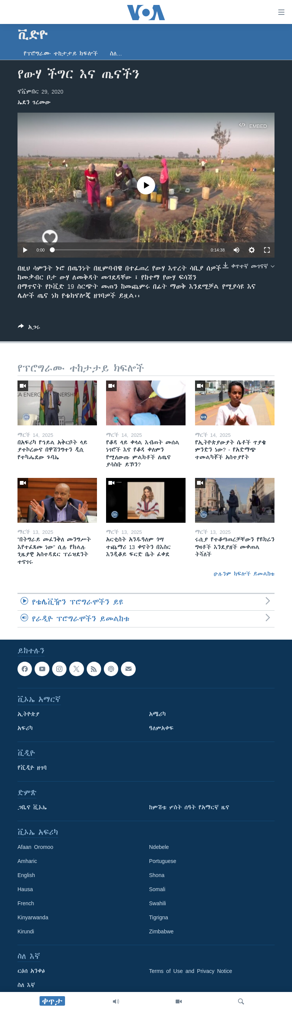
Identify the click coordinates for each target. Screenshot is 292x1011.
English (26, 875)
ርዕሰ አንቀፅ (31, 971)
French (25, 903)
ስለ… (116, 53)
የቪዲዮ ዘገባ (32, 768)
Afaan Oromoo (35, 847)
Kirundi (25, 931)
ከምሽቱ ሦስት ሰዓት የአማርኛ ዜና (189, 807)
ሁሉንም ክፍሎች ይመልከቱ (244, 574)
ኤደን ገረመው (34, 102)
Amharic (27, 861)
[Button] (29, 329)
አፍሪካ (25, 728)
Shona (156, 875)
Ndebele (159, 847)
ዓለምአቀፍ (161, 728)
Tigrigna (158, 917)
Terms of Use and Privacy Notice (190, 971)
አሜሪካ (157, 714)
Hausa (25, 889)
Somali (157, 889)
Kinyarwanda (32, 917)
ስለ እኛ (26, 985)
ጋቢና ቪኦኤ (32, 807)
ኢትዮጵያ (28, 714)
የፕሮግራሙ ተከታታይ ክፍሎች (61, 53)
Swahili (157, 903)
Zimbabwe (161, 931)
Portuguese (162, 861)
